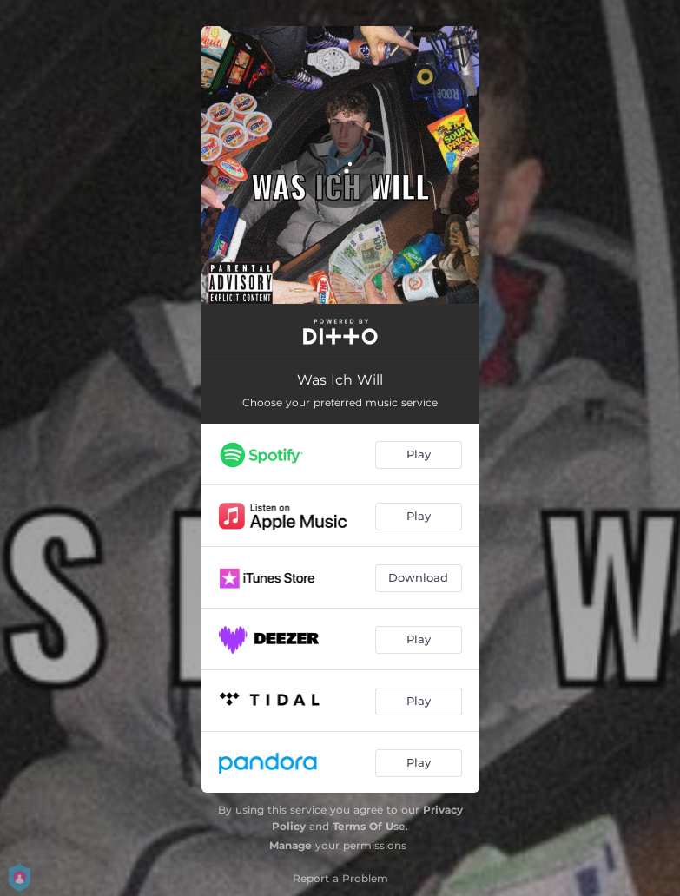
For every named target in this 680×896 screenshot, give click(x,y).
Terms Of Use (369, 826)
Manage (290, 845)
